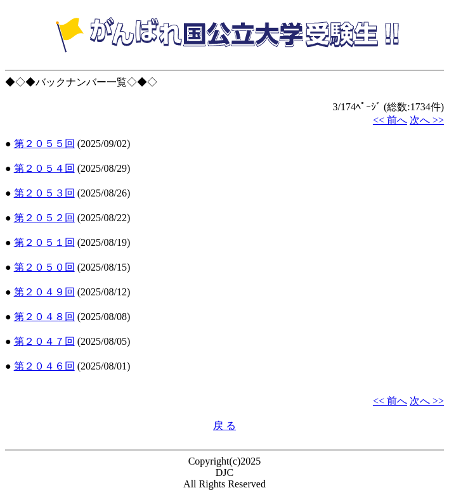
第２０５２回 (44, 217)
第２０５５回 (44, 143)
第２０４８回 (44, 316)
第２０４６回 (44, 366)
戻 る (224, 425)
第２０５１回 (44, 242)
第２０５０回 (44, 267)
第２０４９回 (44, 291)
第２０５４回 (44, 168)
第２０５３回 (44, 193)
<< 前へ (390, 120)
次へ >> (427, 120)
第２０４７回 (44, 341)
